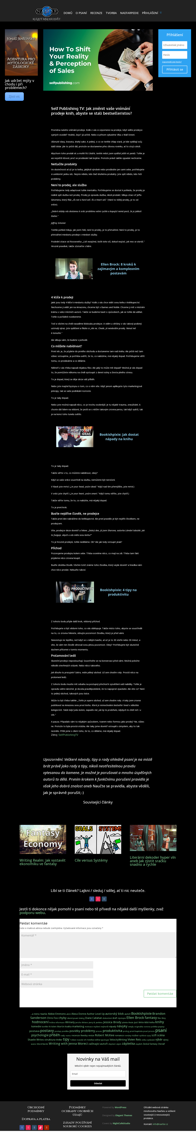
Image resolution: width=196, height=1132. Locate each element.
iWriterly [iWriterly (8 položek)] (70, 1022)
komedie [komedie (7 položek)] (36, 1026)
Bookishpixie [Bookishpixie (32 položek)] (141, 1013)
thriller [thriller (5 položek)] (59, 1039)
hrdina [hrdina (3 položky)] (52, 1022)
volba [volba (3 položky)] (144, 1040)
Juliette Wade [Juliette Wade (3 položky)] (127, 1022)
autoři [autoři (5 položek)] (127, 1013)
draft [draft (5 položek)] (114, 1018)
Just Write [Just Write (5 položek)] (139, 1022)
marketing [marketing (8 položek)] (78, 1026)
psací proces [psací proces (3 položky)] (149, 1031)
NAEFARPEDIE (129, 13)
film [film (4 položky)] (159, 1018)
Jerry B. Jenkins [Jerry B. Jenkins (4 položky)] (96, 1022)
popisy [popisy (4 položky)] (161, 1026)
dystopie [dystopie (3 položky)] (122, 1018)
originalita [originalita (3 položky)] (138, 1026)
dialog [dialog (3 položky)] (82, 1018)
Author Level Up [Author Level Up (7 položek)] (96, 1013)
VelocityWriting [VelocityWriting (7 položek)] (118, 1039)
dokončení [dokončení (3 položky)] (107, 1018)
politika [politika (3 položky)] (154, 1026)
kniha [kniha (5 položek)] (152, 1022)
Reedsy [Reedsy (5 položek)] (84, 1035)
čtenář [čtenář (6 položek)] (161, 1043)
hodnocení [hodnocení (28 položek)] (40, 1022)
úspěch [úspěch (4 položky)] (139, 1044)
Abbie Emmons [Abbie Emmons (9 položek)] (57, 1013)
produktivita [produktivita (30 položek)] (112, 1030)
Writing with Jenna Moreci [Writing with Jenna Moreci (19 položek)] (68, 1043)
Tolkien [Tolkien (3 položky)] (73, 1040)
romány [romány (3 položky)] (127, 1035)
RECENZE (96, 13)
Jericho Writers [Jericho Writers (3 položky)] (81, 1022)
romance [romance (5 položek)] (119, 1035)
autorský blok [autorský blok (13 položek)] (114, 1013)
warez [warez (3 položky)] (33, 1044)
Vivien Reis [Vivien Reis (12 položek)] (134, 1039)
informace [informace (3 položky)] (60, 1022)
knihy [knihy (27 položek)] (159, 1022)
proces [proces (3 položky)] (99, 1031)
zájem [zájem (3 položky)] (118, 1044)
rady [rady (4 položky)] (63, 1035)
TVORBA (111, 13)
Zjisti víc (14, 96)
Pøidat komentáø (160, 993)
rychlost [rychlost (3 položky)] (142, 1035)
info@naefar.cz (160, 1124)
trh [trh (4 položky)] (85, 1039)
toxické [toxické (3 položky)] (80, 1040)
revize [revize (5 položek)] (91, 1035)
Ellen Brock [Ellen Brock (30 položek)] (135, 1017)
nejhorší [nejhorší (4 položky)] (104, 1026)
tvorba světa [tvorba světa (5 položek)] (93, 1039)
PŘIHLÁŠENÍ (150, 13)
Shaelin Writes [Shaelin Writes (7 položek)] (36, 1039)
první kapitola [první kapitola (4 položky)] (136, 1031)
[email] (98, 1074)
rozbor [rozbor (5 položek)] (135, 1035)
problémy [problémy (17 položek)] (88, 1031)
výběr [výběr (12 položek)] (158, 1039)
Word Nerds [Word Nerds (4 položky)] (42, 1044)
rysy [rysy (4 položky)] (149, 1035)
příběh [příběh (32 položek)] (54, 1035)
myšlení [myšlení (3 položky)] (96, 1026)
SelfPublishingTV (68, 734)
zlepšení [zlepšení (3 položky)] (112, 1044)
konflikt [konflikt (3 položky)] (45, 1026)
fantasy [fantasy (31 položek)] (151, 1017)
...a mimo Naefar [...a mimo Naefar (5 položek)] (39, 1013)
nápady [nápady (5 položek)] (112, 1026)
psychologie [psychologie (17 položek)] (40, 1035)
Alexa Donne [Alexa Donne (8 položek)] (78, 1013)
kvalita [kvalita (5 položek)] (68, 1026)
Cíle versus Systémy (91, 860)
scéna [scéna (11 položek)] (161, 1035)
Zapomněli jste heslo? (172, 62)
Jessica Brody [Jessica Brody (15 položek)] (112, 1022)
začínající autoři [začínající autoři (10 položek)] (98, 1043)
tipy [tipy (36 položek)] (66, 1039)
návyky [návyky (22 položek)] (122, 1026)
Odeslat (98, 1083)
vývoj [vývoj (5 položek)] (165, 1039)
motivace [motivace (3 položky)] (89, 1026)
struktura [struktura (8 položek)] (49, 1039)
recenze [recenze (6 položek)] (75, 1035)
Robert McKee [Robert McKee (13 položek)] (104, 1035)
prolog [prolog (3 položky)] (126, 1031)
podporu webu (32, 912)
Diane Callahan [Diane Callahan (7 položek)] (93, 1018)
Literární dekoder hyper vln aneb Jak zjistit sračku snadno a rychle (153, 861)
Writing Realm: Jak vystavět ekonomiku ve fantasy (43, 862)
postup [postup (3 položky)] (58, 1031)
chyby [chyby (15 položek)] (62, 1018)
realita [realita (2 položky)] (68, 1036)
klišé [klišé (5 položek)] (146, 1022)
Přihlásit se (174, 69)
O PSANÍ (81, 13)
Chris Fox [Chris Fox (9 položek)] (52, 1018)
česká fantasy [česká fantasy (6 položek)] (150, 1043)
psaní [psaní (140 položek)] (161, 1030)
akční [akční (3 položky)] (68, 1014)
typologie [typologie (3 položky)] (105, 1040)
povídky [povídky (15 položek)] (74, 1031)
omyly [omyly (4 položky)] (131, 1026)
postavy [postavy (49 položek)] (47, 1030)
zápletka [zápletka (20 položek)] (128, 1043)
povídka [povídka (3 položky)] (65, 1031)
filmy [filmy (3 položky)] (164, 1018)
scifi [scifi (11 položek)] (154, 1035)
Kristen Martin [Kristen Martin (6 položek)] (56, 1026)
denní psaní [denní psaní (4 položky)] (72, 1018)
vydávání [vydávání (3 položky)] (151, 1040)
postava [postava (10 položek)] (34, 1031)
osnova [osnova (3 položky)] (147, 1026)
